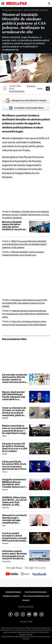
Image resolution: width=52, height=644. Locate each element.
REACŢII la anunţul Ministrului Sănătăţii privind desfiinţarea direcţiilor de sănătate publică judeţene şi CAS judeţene (24, 244)
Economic (19, 10)
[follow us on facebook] (39, 574)
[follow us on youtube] (12, 574)
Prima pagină (7, 10)
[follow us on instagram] (25, 574)
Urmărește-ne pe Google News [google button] (26, 108)
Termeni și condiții (11, 596)
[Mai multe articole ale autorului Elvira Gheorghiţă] (5, 87)
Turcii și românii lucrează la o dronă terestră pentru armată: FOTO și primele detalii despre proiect (14, 537)
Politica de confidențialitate (36, 596)
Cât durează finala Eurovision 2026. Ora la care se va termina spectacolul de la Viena (14, 465)
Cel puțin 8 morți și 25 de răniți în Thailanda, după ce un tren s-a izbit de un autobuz (14, 447)
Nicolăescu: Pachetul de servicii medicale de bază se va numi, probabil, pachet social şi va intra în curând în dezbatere (25, 214)
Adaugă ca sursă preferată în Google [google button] (26, 100)
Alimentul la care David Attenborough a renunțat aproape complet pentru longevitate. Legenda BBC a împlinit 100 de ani (15, 519)
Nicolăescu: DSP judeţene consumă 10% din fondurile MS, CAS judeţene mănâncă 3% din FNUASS (24, 303)
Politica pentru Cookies (35, 592)
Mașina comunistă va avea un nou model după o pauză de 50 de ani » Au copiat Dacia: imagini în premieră (15, 429)
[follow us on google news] (14, 568)
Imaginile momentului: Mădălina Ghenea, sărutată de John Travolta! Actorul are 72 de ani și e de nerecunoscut (14, 483)
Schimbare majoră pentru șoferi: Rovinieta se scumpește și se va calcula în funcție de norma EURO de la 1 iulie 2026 (14, 555)
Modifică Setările (26, 607)
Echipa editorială (13, 592)
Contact (26, 600)
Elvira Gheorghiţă (16, 91)
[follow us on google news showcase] (35, 568)
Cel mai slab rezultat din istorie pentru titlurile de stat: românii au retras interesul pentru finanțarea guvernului (14, 378)
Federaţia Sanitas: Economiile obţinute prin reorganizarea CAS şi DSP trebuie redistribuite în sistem (25, 314)
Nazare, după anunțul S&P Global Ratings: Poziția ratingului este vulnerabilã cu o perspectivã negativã (13, 396)
